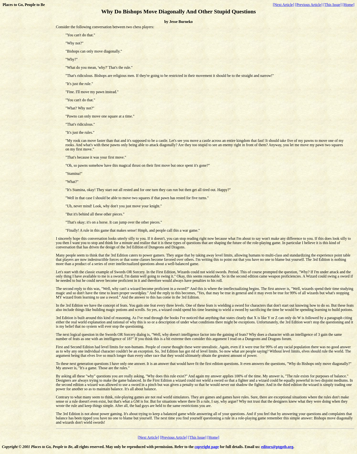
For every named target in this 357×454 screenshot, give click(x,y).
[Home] (348, 5)
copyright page (207, 447)
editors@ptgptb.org (277, 447)
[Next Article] (283, 5)
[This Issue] (332, 5)
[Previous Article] (308, 5)
